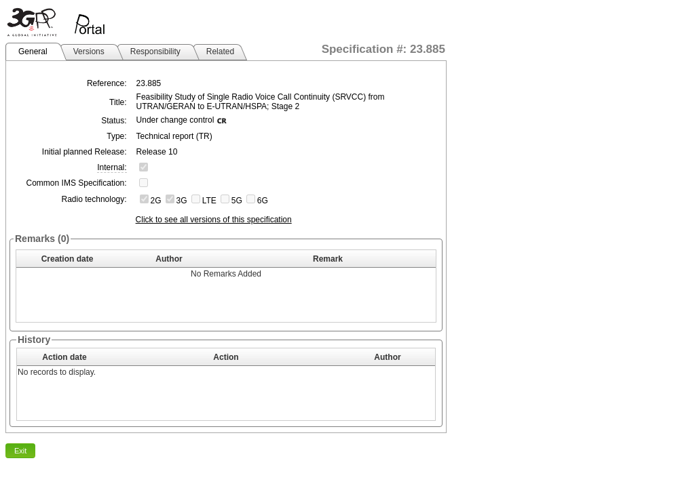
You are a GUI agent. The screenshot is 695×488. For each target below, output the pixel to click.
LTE (209, 200)
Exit (20, 451)
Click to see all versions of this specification (214, 219)
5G (236, 200)
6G (262, 200)
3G (181, 200)
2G (156, 200)
